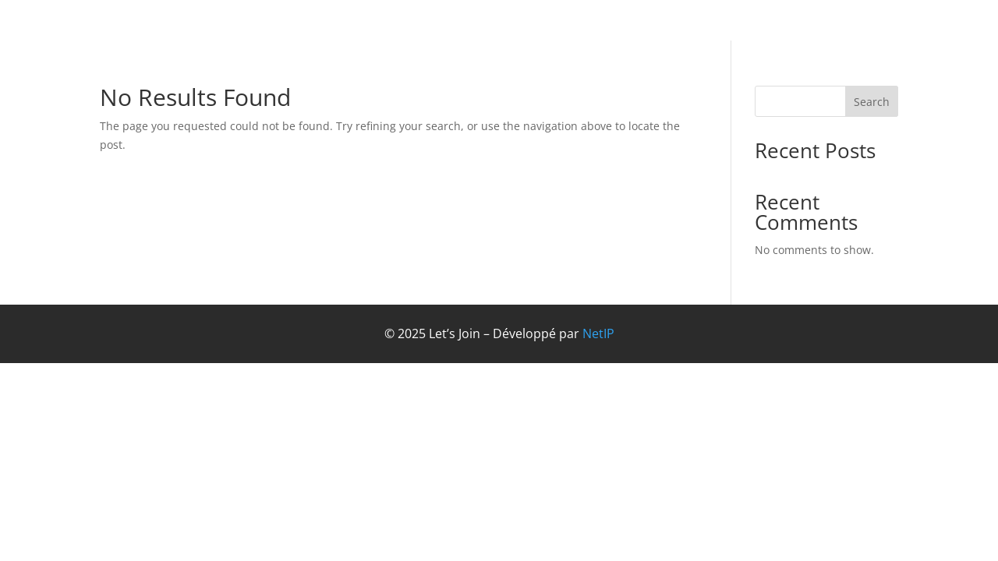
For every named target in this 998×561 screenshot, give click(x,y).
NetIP (598, 333)
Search (872, 101)
